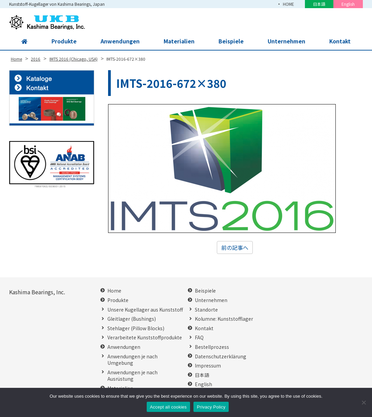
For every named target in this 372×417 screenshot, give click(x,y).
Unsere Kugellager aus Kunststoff (145, 309)
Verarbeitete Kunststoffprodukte (144, 337)
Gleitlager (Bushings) (131, 319)
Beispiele (230, 41)
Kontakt (340, 41)
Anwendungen (119, 41)
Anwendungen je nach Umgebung (132, 359)
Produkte (63, 41)
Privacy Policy (211, 407)
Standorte (206, 309)
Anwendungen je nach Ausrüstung (132, 375)
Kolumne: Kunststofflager (224, 319)
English (348, 4)
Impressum (208, 365)
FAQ (199, 337)
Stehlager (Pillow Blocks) (135, 328)
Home (114, 290)
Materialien (178, 41)
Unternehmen (286, 41)
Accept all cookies (168, 407)
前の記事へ (234, 247)
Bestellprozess (212, 347)
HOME (288, 4)
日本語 (319, 4)
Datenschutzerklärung (220, 356)
